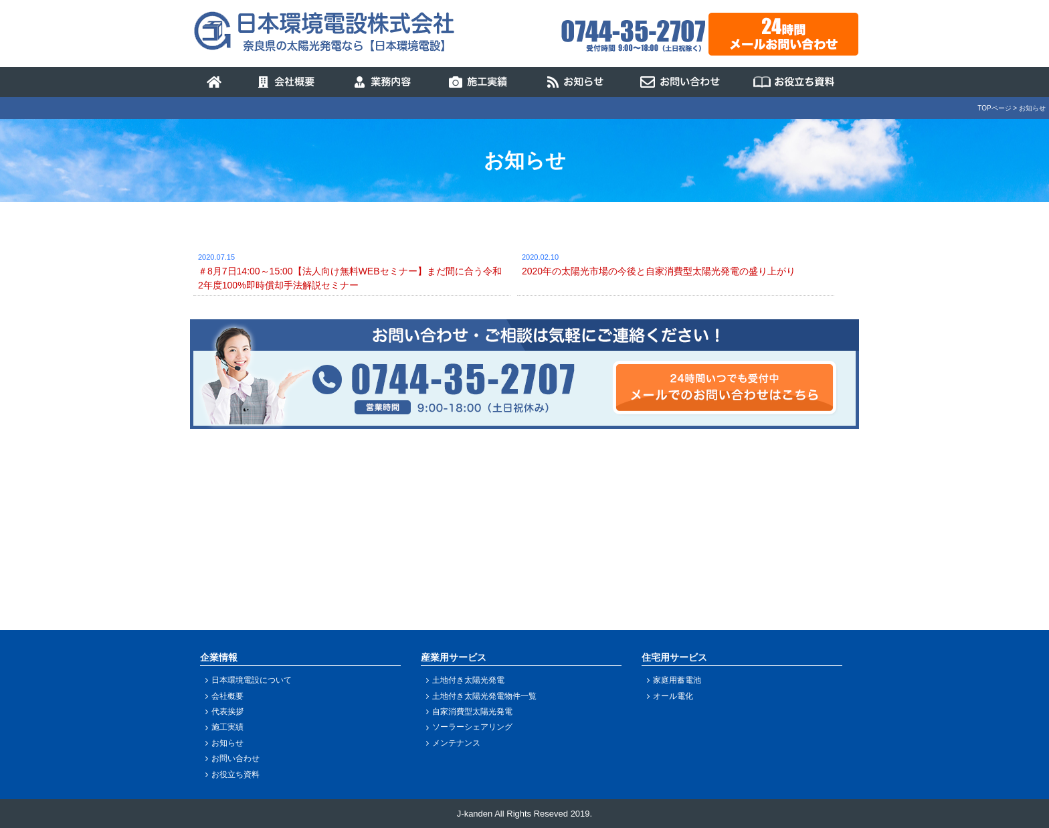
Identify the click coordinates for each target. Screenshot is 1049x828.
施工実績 (227, 727)
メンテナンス (456, 743)
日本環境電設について (251, 680)
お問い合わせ (235, 758)
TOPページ (994, 108)
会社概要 (227, 696)
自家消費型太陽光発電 (472, 711)
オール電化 (673, 696)
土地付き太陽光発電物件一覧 (484, 696)
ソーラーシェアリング (472, 727)
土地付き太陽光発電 (468, 680)
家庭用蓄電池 (677, 680)
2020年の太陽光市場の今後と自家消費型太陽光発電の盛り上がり (658, 271)
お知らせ (227, 743)
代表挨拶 (227, 711)
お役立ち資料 (235, 774)
